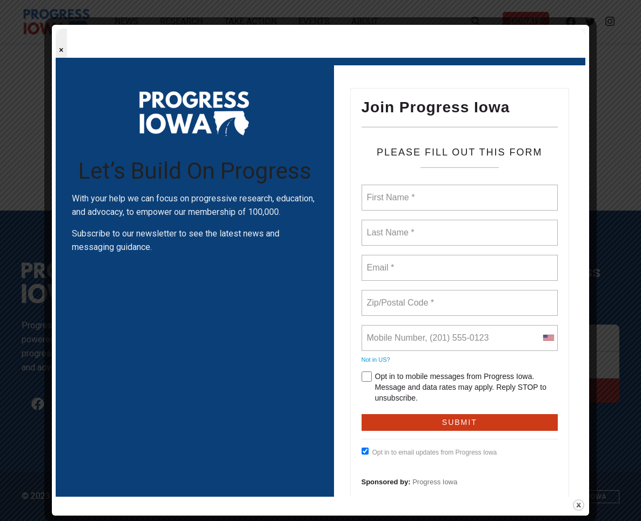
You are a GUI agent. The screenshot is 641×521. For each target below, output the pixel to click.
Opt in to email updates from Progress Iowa (429, 452)
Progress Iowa (434, 482)
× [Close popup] (61, 50)
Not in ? (376, 359)
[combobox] (548, 337)
